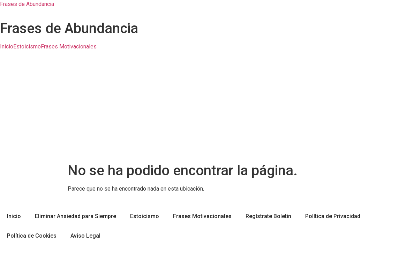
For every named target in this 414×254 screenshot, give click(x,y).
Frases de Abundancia (27, 4)
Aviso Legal (85, 235)
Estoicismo (27, 46)
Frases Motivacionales (69, 46)
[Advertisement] (207, 110)
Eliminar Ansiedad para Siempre (75, 216)
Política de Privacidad (332, 216)
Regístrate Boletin (268, 216)
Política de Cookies (32, 235)
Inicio (6, 46)
